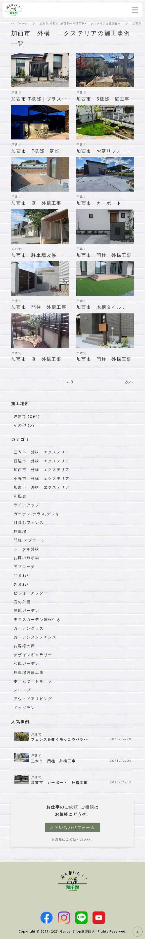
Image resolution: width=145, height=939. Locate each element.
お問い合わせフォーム (72, 827)
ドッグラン (24, 707)
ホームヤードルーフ (33, 681)
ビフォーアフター (31, 593)
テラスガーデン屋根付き (37, 619)
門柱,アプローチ (29, 540)
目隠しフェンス (29, 522)
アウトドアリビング (33, 698)
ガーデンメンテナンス (35, 637)
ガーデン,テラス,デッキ (37, 513)
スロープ (22, 690)
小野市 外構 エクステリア (41, 478)
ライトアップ (27, 504)
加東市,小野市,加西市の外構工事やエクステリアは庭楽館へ (80, 23)
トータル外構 (27, 549)
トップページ (19, 23)
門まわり (22, 575)
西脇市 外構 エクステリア (41, 461)
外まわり (22, 584)
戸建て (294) (27, 416)
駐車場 (20, 531)
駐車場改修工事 (29, 672)
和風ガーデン (27, 663)
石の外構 (22, 601)
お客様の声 (24, 645)
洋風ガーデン (27, 610)
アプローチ (24, 566)
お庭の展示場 (27, 557)
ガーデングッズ (29, 628)
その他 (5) (24, 425)
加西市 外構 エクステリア (41, 469)
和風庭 (20, 496)
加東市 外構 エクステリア (41, 487)
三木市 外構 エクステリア (41, 452)
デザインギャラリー (33, 654)
